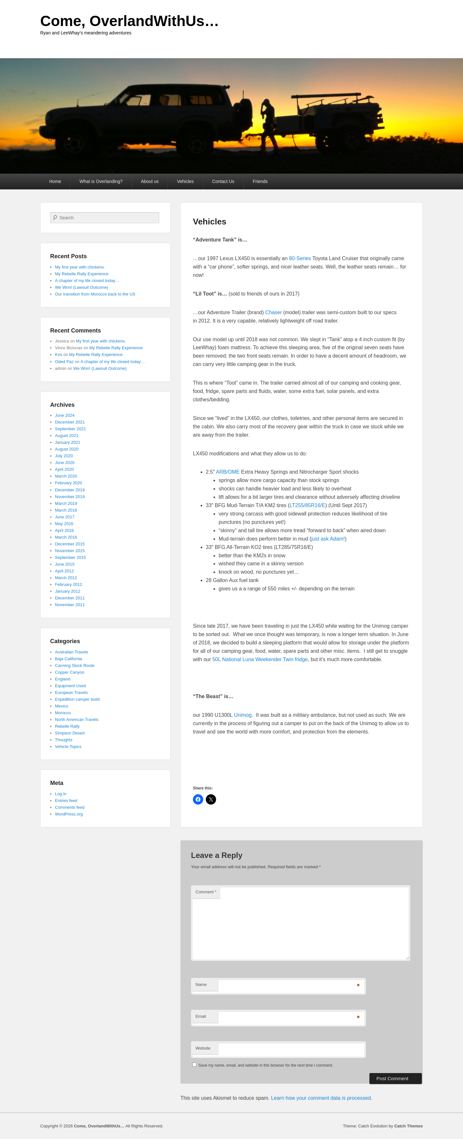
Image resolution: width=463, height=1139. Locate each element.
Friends (260, 181)
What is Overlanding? (101, 181)
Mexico (61, 706)
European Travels (71, 692)
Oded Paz (64, 361)
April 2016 (64, 530)
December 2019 (70, 489)
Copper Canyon (69, 672)
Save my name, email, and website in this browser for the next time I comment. (265, 1065)
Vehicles (185, 181)
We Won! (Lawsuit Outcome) (81, 287)
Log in (60, 793)
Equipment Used (70, 685)
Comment (205, 891)
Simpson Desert (70, 733)
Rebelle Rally (67, 726)
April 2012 (64, 571)
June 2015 (65, 564)
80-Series (300, 258)
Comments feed (70, 807)
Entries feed (66, 800)
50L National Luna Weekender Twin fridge (260, 659)
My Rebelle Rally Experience (81, 273)
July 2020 (64, 455)
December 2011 (70, 598)
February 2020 (68, 482)
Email (200, 1016)
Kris (58, 354)
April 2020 (64, 469)
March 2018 (66, 510)
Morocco (63, 712)
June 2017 (65, 517)
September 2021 (70, 428)
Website (203, 1048)
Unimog (243, 715)
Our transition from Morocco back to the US (95, 294)
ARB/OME (228, 472)
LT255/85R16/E (307, 505)
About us (150, 181)
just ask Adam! (328, 539)
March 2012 (66, 577)
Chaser (273, 312)
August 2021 (66, 435)
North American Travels (76, 719)
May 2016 (64, 523)
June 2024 (65, 415)
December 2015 (70, 544)
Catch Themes (408, 1126)
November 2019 (70, 496)
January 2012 (67, 591)
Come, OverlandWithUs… (129, 21)
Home (55, 181)
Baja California (68, 658)
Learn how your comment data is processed (321, 1098)
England (62, 679)
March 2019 (66, 503)
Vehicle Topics (68, 746)
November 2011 (70, 604)
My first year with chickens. (80, 267)
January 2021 (67, 442)
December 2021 (70, 422)
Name (201, 984)
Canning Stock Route (75, 665)
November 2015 (70, 550)
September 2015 (70, 557)
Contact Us (223, 181)
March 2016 (66, 537)
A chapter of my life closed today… (87, 280)
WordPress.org (69, 814)
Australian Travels (71, 652)
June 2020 (65, 462)
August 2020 (66, 449)
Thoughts (63, 739)
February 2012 (68, 584)
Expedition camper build (77, 699)
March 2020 (66, 476)
